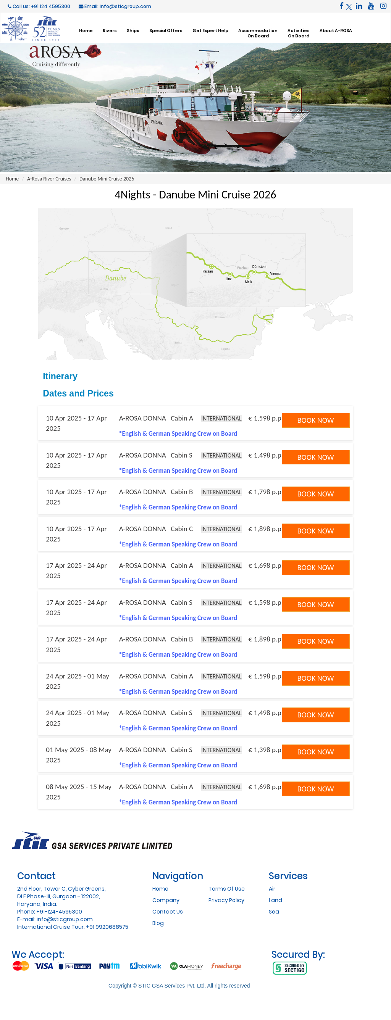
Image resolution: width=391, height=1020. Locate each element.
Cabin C (182, 528)
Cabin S (181, 455)
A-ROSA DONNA (142, 418)
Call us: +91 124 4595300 (39, 6)
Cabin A (182, 418)
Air (272, 889)
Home (86, 30)
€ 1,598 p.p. (266, 418)
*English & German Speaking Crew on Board (178, 434)
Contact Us (167, 911)
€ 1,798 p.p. (266, 491)
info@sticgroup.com (65, 919)
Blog (158, 923)
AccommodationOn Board (258, 33)
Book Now (315, 420)
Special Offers (166, 30)
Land (275, 900)
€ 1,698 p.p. (266, 565)
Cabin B (182, 491)
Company (165, 900)
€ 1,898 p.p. (266, 528)
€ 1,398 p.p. (266, 749)
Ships (133, 30)
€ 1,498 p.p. (266, 455)
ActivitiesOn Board (299, 33)
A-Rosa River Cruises (49, 179)
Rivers (110, 30)
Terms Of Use (226, 889)
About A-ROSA (336, 30)
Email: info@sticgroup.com (115, 6)
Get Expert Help (210, 30)
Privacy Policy (226, 900)
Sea (274, 911)
